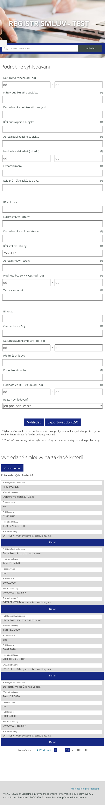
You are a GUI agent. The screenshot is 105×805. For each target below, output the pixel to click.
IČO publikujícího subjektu (53, 122)
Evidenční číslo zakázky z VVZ (53, 180)
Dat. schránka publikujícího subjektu (25, 107)
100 (79, 750)
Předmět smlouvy (14, 355)
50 (72, 750)
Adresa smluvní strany (53, 260)
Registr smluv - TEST (48, 23)
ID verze (8, 311)
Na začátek (24, 750)
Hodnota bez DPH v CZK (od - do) (53, 275)
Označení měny (53, 166)
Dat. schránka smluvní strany (53, 231)
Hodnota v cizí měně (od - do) (53, 151)
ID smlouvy (10, 202)
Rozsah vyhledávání (15, 399)
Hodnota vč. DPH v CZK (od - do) (53, 385)
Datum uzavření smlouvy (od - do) (24, 341)
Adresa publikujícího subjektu (53, 136)
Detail (52, 542)
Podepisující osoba (53, 370)
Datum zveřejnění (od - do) (19, 78)
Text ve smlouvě (53, 290)
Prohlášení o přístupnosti (85, 788)
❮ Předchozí (44, 750)
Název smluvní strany (16, 217)
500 (86, 750)
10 (67, 750)
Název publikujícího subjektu (53, 92)
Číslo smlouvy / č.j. (53, 326)
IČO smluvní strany (53, 246)
